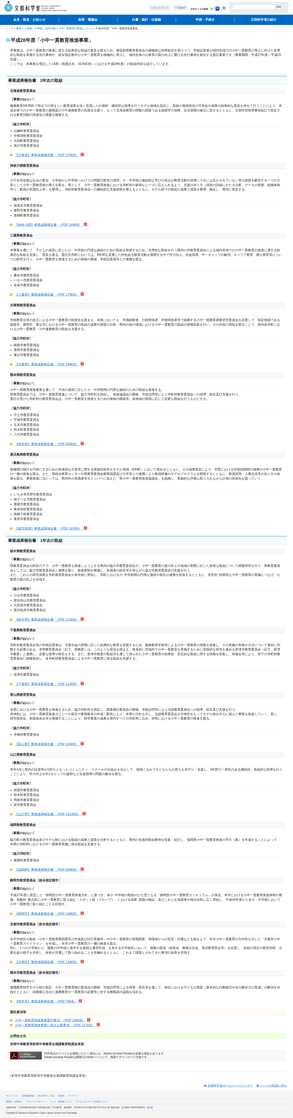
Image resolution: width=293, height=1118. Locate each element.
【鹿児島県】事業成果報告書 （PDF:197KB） (49, 528)
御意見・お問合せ (14, 1101)
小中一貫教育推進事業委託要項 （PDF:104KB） (50, 1020)
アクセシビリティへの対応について (92, 1101)
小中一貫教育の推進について (76, 28)
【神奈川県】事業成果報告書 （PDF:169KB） (49, 224)
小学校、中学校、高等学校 (40, 28)
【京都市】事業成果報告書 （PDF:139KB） (47, 962)
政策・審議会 (87, 19)
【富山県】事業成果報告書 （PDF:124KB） (47, 744)
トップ (9, 28)
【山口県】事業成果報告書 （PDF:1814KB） (48, 814)
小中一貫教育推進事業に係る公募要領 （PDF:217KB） (55, 1025)
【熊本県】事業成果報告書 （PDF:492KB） (47, 444)
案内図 (150, 1107)
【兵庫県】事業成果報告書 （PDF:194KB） (47, 364)
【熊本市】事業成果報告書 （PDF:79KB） (46, 1001)
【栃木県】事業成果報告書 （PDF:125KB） (47, 619)
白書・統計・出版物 (146, 19)
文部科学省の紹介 (264, 19)
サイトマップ (161, 7)
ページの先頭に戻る (273, 1085)
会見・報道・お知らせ (29, 19)
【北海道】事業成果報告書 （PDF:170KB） (47, 155)
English (181, 7)
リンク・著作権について (61, 1101)
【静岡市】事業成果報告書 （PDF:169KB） (47, 913)
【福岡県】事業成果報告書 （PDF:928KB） (47, 869)
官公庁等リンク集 (46, 1096)
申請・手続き (205, 19)
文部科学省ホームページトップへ (230, 1085)
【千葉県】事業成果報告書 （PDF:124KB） (47, 684)
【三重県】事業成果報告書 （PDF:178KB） (47, 294)
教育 (19, 28)
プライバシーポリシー (36, 1101)
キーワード (73, 1096)
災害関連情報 (28, 1096)
